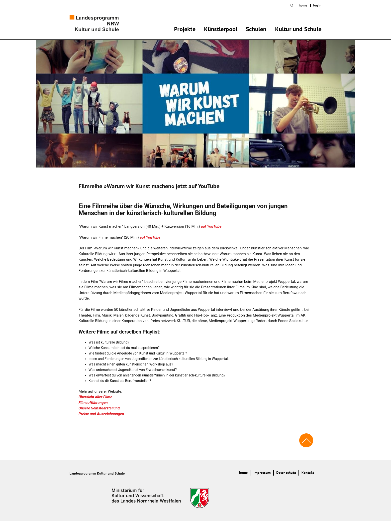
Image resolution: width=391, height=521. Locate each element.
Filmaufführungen (93, 402)
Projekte (185, 30)
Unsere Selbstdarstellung (99, 408)
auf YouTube (211, 226)
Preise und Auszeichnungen (101, 414)
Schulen (256, 30)
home (303, 5)
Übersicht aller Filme (95, 397)
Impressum (262, 472)
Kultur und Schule (298, 30)
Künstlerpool (220, 30)
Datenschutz (286, 472)
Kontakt (307, 472)
